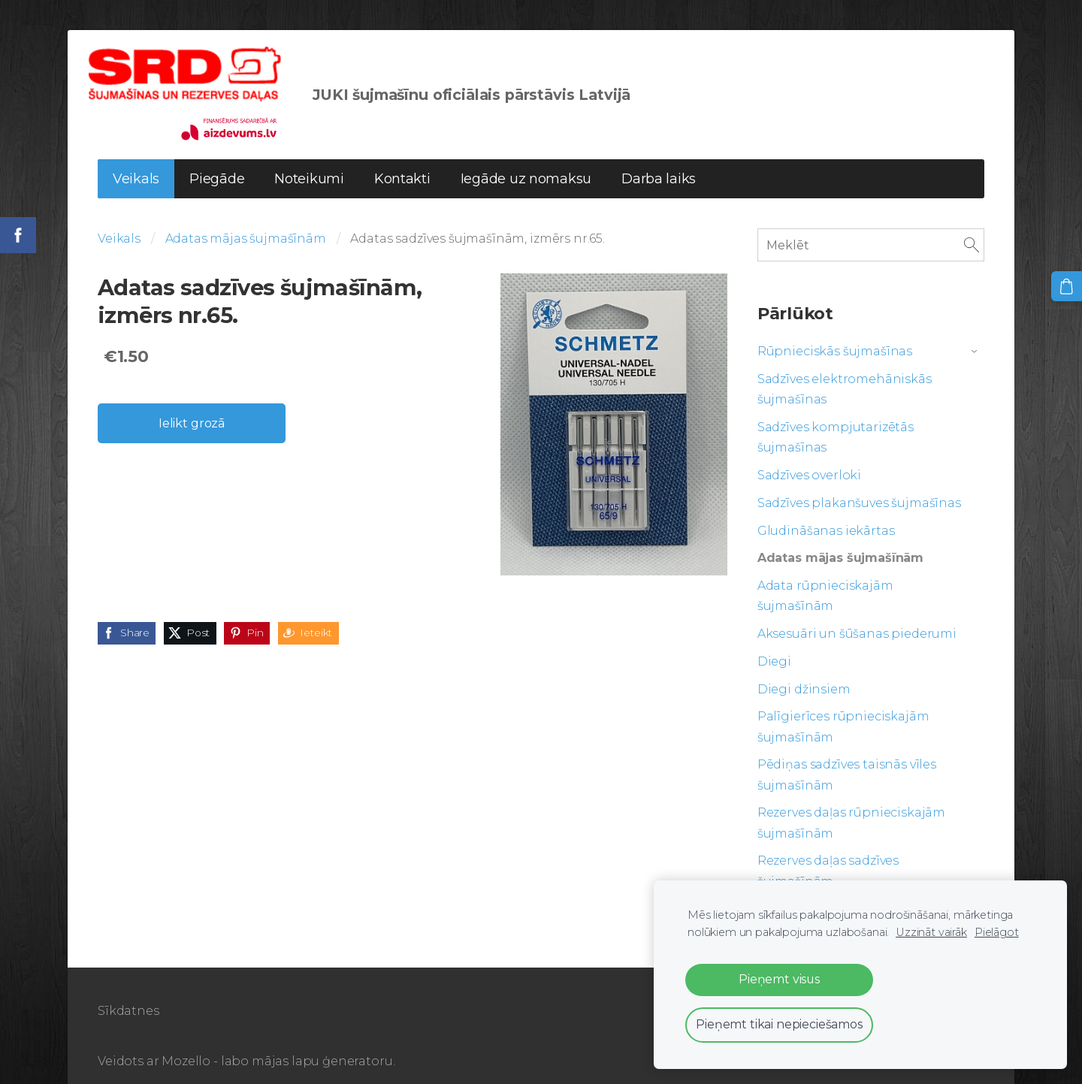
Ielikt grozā (192, 406)
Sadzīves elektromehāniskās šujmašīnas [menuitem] (844, 372)
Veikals (119, 221)
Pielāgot (997, 932)
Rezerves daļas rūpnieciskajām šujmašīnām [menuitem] (851, 805)
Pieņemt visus (779, 979)
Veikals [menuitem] (136, 161)
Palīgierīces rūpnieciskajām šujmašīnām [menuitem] (843, 709)
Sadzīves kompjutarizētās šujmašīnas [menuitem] (835, 420)
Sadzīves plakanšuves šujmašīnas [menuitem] (859, 486)
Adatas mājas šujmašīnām (245, 221)
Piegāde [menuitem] (216, 161)
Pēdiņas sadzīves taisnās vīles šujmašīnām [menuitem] (846, 757)
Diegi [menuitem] (774, 644)
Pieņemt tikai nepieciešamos (779, 1024)
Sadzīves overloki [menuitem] (809, 458)
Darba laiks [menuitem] (658, 161)
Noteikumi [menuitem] (309, 161)
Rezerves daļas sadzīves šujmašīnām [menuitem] (828, 853)
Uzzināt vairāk (931, 932)
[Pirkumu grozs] (1067, 285)
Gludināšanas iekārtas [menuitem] (826, 513)
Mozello (186, 1044)
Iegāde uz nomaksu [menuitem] (526, 161)
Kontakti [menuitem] (402, 161)
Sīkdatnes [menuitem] (128, 993)
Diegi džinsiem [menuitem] (804, 672)
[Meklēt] (870, 227)
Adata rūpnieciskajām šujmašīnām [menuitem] (825, 578)
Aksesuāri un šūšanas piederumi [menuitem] (857, 616)
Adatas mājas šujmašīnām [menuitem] (840, 540)
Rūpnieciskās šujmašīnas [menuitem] (834, 334)
